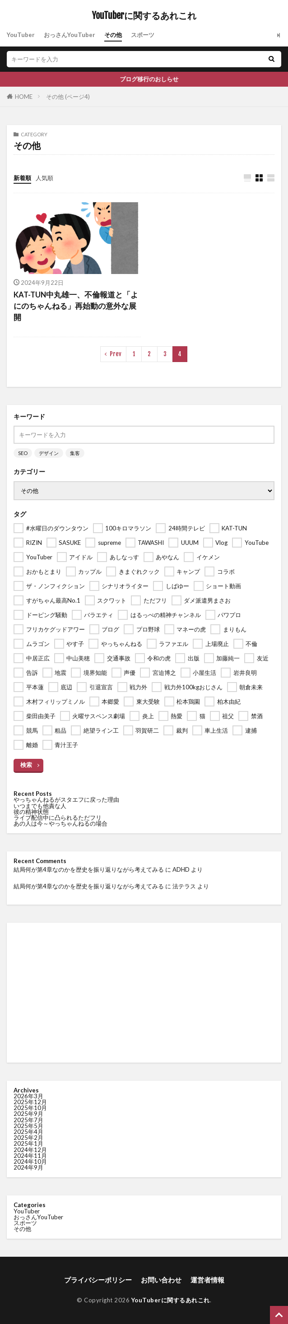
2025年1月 (28, 1143)
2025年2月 (28, 1137)
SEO (23, 453)
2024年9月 (28, 1167)
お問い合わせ (161, 1280)
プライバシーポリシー (98, 1280)
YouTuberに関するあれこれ (144, 15)
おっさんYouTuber (69, 34)
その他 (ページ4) (68, 96)
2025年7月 (28, 1120)
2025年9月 (28, 1113)
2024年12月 (30, 1149)
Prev (115, 354)
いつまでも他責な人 (40, 805)
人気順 (44, 177)
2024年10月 (30, 1161)
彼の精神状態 (31, 811)
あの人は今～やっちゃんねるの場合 (60, 823)
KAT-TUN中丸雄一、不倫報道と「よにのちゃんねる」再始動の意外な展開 (76, 306)
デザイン (49, 453)
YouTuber (21, 34)
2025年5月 (28, 1125)
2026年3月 (28, 1096)
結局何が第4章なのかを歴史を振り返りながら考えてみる (89, 869)
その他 (113, 34)
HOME (24, 96)
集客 (75, 453)
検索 (26, 764)
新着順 (22, 177)
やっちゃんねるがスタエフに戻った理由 (66, 799)
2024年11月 (30, 1155)
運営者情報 (207, 1280)
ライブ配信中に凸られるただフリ (58, 817)
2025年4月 (28, 1131)
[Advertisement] (144, 992)
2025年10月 (30, 1107)
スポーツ (142, 34)
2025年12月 (30, 1102)
